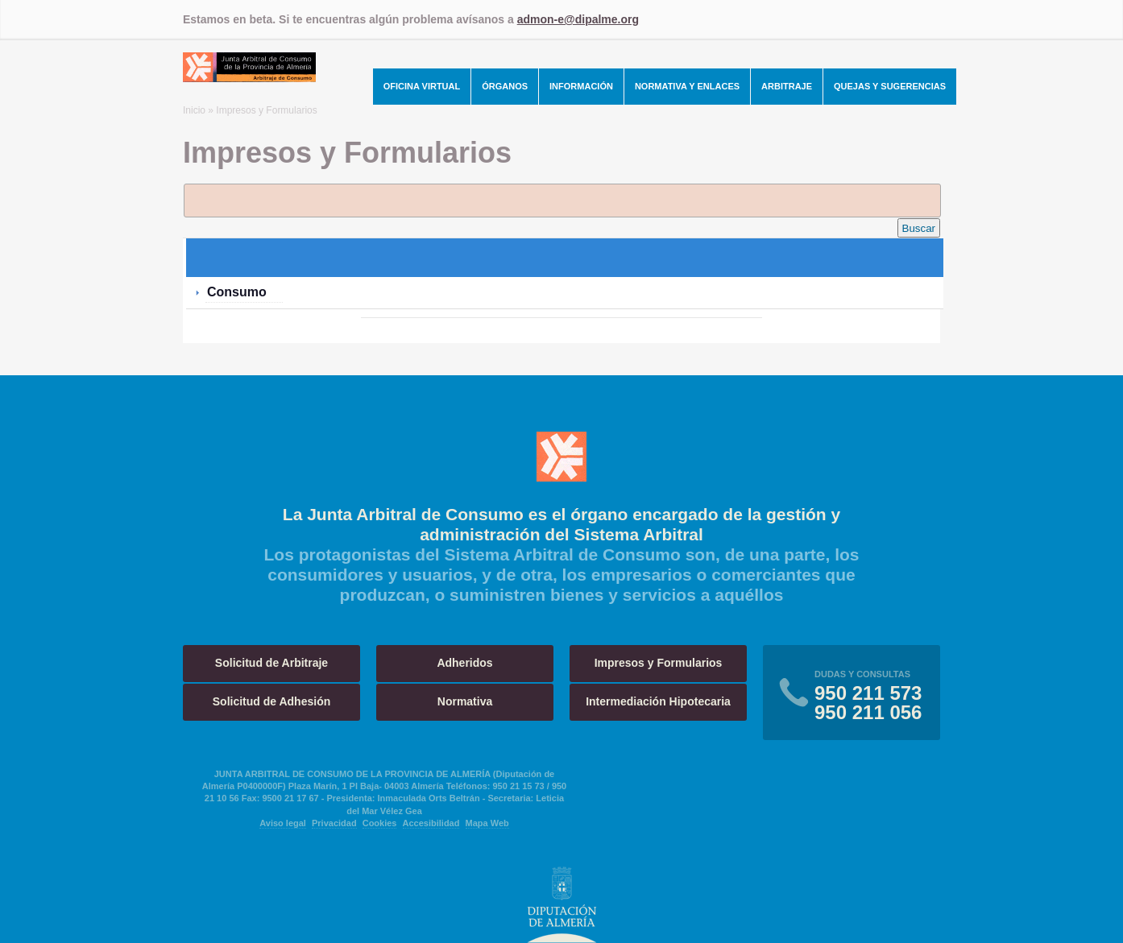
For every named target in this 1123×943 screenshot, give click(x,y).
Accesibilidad (431, 823)
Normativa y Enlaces (687, 86)
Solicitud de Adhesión (272, 701)
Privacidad (334, 823)
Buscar (918, 228)
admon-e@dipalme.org (578, 19)
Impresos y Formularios (659, 662)
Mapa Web (487, 823)
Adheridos (464, 662)
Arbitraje (786, 86)
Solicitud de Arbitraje (271, 662)
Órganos (505, 86)
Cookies (380, 823)
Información (581, 86)
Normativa (464, 701)
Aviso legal (282, 823)
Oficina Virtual (422, 86)
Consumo (237, 292)
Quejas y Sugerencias (890, 86)
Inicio (194, 110)
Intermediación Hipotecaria (658, 701)
